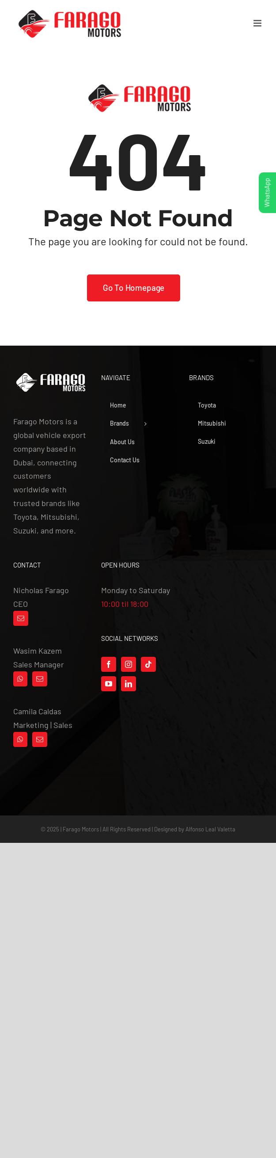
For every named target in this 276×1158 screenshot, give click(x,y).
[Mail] (20, 618)
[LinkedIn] (128, 683)
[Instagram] (128, 664)
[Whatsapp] (20, 678)
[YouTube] (108, 683)
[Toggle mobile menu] (258, 23)
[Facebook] (108, 664)
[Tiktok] (148, 664)
